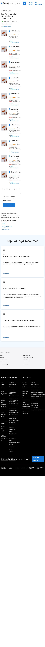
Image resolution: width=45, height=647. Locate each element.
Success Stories (26, 404)
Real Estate (12, 447)
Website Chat (12, 408)
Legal (10, 10)
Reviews (2, 386)
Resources (24, 393)
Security (16, 468)
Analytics (3, 430)
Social (2, 402)
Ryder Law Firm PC (16, 141)
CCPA (27, 468)
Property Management (14, 442)
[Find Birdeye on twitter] (19, 459)
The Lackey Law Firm (16, 62)
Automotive (12, 429)
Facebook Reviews (13, 414)
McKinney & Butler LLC (16, 94)
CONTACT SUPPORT (36, 459)
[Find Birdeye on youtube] (27, 459)
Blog (23, 395)
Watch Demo (25, 389)
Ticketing (3, 423)
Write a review (31, 3)
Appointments (4, 404)
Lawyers (4, 225)
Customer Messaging (14, 403)
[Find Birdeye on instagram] (24, 459)
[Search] (24, 3)
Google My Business (13, 412)
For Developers (34, 403)
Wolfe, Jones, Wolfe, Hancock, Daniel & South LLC (16, 46)
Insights (2, 418)
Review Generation (13, 398)
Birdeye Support (34, 405)
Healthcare (11, 436)
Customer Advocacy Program (37, 409)
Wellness (11, 451)
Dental (10, 431)
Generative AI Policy (32, 468)
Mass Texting (4, 406)
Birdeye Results (25, 408)
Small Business (12, 384)
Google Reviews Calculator (37, 392)
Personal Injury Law (14, 42)
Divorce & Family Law (7, 226)
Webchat (3, 400)
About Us (24, 384)
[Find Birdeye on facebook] (16, 459)
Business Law (26, 364)
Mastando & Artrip (16, 78)
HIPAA (24, 468)
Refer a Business (34, 407)
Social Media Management (12, 423)
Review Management (14, 395)
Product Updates (26, 400)
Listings (2, 384)
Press (23, 397)
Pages (2, 391)
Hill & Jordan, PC (16, 125)
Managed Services (35, 384)
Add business (9, 205)
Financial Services (13, 433)
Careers (24, 402)
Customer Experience (14, 420)
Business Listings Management (13, 417)
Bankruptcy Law (6, 229)
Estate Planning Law (27, 359)
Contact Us (25, 413)
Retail (10, 449)
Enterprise (11, 386)
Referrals (3, 389)
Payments (3, 409)
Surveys (2, 416)
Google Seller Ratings (4, 394)
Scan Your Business (35, 398)
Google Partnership (3, 436)
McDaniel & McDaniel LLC (16, 109)
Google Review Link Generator (37, 396)
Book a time (25, 391)
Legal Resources (26, 411)
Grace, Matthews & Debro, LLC (16, 172)
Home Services (12, 438)
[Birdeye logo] (5, 3)
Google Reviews (13, 410)
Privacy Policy (10, 468)
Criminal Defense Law (28, 357)
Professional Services (35, 386)
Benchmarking (4, 421)
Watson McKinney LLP (16, 156)
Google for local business (12, 393)
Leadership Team (26, 386)
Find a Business (34, 401)
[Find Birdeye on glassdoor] (29, 459)
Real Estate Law (26, 362)
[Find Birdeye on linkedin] (21, 459)
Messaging (3, 414)
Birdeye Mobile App (4, 439)
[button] (2, 189)
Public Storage (12, 444)
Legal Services (5, 227)
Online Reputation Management (13, 401)
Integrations (3, 433)
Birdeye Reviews (26, 406)
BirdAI (2, 428)
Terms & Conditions (3, 468)
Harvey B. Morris (16, 31)
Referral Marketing (13, 406)
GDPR (20, 468)
